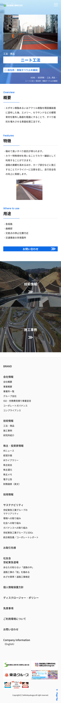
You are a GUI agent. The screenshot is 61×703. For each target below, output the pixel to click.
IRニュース (9, 447)
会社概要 (7, 377)
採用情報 (8, 492)
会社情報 (8, 372)
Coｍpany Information (17, 642)
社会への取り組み (12, 521)
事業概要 (7, 381)
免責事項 (8, 607)
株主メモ (7, 471)
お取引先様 (9, 546)
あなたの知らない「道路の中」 (19, 566)
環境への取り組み (12, 516)
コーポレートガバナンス (15, 401)
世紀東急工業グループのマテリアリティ (15, 509)
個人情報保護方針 (13, 586)
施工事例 (7, 426)
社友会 (7, 556)
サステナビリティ (13, 502)
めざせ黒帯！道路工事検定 (17, 575)
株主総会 (7, 461)
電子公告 (7, 476)
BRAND (7, 361)
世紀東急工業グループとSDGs (18, 530)
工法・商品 (51, 77)
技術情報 (41, 77)
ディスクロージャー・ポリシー (21, 597)
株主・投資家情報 (13, 442)
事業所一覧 (9, 386)
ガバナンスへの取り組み (15, 525)
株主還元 (7, 466)
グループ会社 (10, 391)
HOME (33, 77)
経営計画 (7, 452)
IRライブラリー (11, 457)
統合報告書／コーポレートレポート (21, 535)
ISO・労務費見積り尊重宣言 (17, 396)
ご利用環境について (15, 618)
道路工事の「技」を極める (17, 571)
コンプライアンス (12, 406)
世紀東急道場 (11, 561)
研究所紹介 (9, 431)
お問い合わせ (30, 249)
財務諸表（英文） (12, 481)
